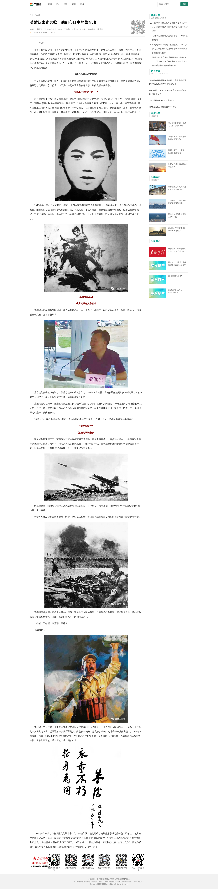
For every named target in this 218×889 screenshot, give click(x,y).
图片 (66, 4)
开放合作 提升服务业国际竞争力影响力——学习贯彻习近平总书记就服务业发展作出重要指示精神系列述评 (169, 61)
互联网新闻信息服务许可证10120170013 (114, 879)
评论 (58, 4)
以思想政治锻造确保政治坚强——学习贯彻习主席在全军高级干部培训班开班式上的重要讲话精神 (169, 48)
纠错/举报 (92, 879)
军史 (32, 15)
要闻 (50, 4)
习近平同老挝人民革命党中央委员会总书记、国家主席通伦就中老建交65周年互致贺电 (170, 27)
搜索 (184, 4)
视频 (74, 4)
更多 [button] (82, 4)
